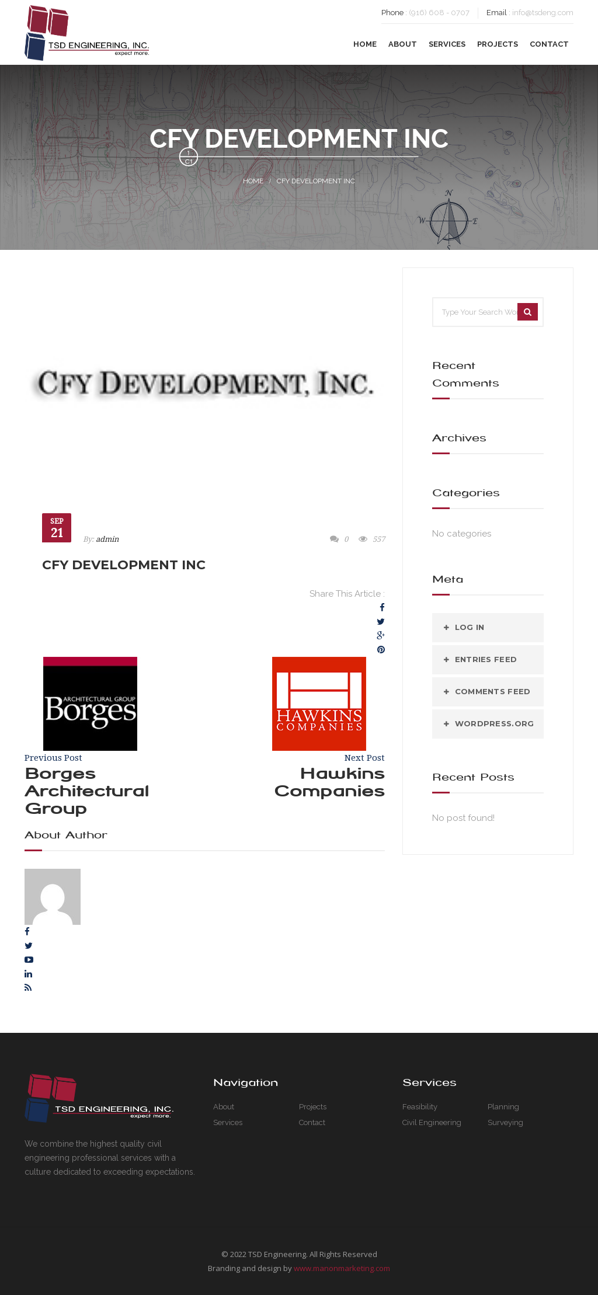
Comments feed (492, 691)
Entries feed (486, 659)
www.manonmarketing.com (342, 1268)
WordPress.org (494, 723)
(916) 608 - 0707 (439, 12)
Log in (470, 627)
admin (107, 539)
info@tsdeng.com (542, 12)
